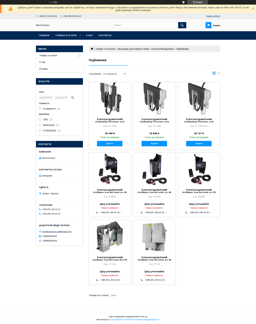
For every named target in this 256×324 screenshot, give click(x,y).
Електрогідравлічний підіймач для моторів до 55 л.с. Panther (199, 192)
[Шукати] (182, 25)
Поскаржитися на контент (121, 319)
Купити (109, 143)
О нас (89, 35)
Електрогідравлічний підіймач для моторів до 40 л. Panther (110, 192)
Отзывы (43, 69)
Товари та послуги (105, 49)
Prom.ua (143, 316)
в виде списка (218, 74)
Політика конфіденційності (147, 319)
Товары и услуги (66, 35)
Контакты (105, 35)
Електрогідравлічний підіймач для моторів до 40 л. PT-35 (154, 260)
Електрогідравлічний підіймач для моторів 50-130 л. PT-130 (110, 260)
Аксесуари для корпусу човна (133, 49)
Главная (44, 35)
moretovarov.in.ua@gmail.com (57, 231)
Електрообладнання (163, 49)
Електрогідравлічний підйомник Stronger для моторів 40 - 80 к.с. (109, 122)
